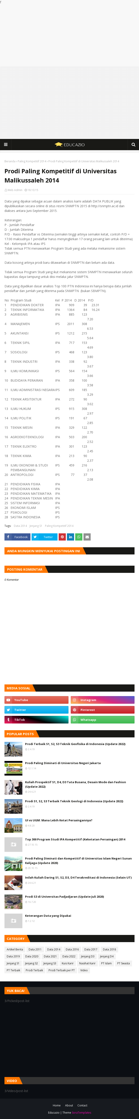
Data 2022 (68, 956)
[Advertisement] (69, 35)
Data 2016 (72, 949)
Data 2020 (31, 956)
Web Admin (15, 190)
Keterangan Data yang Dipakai (48, 916)
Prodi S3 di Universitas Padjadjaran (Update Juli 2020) (64, 897)
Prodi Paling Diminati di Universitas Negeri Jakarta (63, 763)
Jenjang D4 (106, 956)
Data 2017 (90, 949)
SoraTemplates (81, 1113)
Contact (82, 1105)
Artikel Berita (15, 949)
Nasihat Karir (87, 963)
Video (84, 970)
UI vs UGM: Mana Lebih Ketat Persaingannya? (58, 820)
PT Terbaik (13, 970)
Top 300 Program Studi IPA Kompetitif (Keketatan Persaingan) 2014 (75, 839)
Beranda (9, 161)
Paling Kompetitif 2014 (32, 161)
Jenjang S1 (36, 526)
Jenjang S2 (31, 963)
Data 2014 (20, 526)
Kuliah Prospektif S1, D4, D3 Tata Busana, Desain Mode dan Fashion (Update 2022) (75, 784)
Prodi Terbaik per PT (62, 970)
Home (57, 1105)
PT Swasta (123, 963)
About (69, 1105)
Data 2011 (35, 949)
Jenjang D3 (87, 956)
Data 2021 (50, 956)
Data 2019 (13, 956)
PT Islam (106, 963)
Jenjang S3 (49, 963)
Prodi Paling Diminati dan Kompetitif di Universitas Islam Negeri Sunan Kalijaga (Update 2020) (78, 860)
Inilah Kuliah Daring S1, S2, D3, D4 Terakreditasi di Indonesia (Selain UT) (78, 877)
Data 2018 (109, 949)
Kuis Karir (68, 963)
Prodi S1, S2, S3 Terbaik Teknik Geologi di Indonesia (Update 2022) (74, 801)
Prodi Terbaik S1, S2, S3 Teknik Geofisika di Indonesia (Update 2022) (75, 744)
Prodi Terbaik (34, 970)
